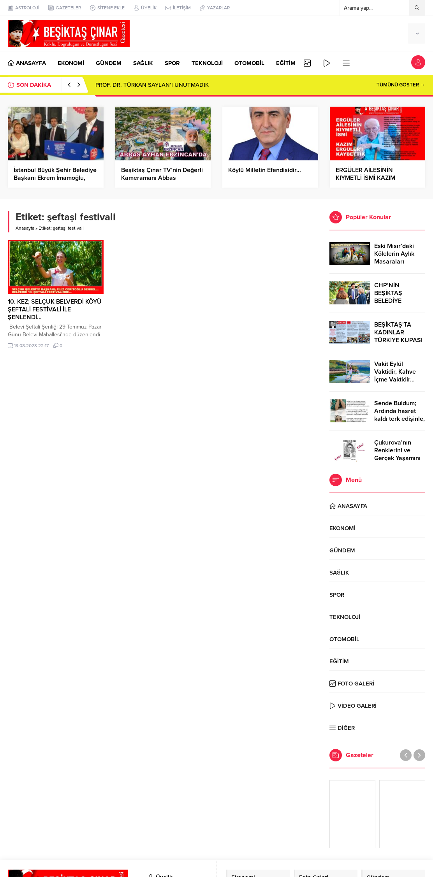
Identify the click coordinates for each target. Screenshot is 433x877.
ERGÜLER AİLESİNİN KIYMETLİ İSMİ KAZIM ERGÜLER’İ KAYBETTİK (367, 178)
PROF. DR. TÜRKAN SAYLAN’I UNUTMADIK (152, 84)
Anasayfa (25, 228)
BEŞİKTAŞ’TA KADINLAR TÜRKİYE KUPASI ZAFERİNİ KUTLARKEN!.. (398, 340)
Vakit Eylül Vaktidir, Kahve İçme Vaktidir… (395, 371)
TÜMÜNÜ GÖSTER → (401, 85)
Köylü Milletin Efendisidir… (264, 170)
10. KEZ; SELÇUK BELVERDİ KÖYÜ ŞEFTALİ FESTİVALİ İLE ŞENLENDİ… (55, 309)
